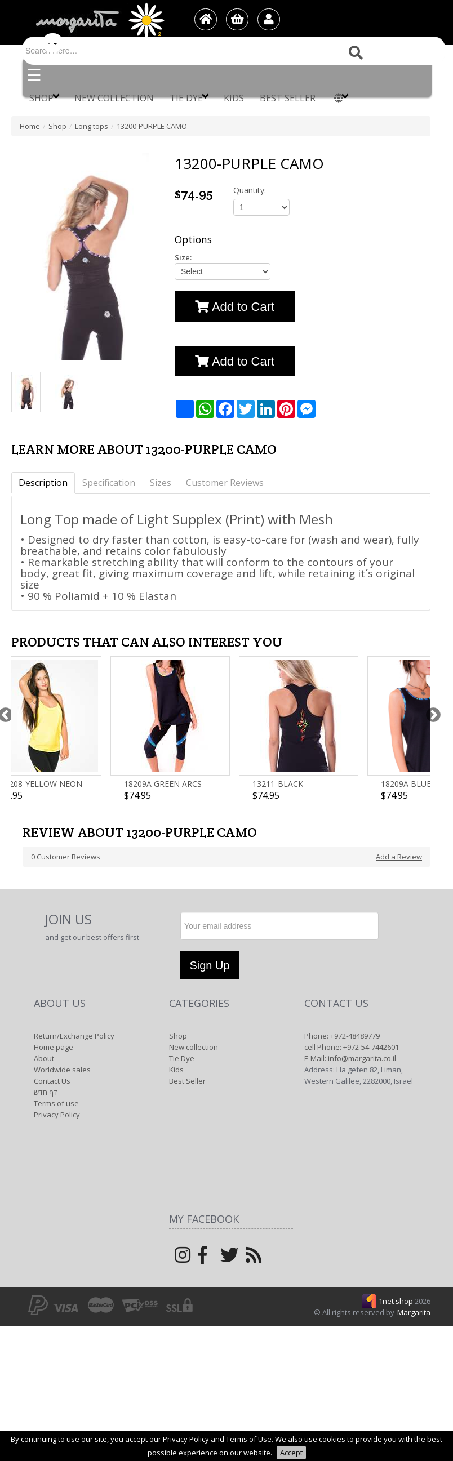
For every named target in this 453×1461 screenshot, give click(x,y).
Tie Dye (189, 97)
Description (43, 482)
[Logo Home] (99, 20)
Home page (53, 1047)
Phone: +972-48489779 (342, 1036)
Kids (234, 98)
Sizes (160, 482)
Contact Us (52, 1081)
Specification (108, 482)
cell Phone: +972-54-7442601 (351, 1047)
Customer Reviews (225, 482)
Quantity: (249, 190)
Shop (44, 97)
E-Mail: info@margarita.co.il (350, 1058)
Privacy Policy (57, 1115)
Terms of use (56, 1103)
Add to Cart (234, 307)
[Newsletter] (279, 926)
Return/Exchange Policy (74, 1036)
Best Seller (288, 98)
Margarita (413, 1312)
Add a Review (399, 857)
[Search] (234, 51)
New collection (114, 98)
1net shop (397, 1301)
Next (430, 713)
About (44, 1058)
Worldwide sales (62, 1069)
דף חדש (45, 1092)
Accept (291, 1452)
